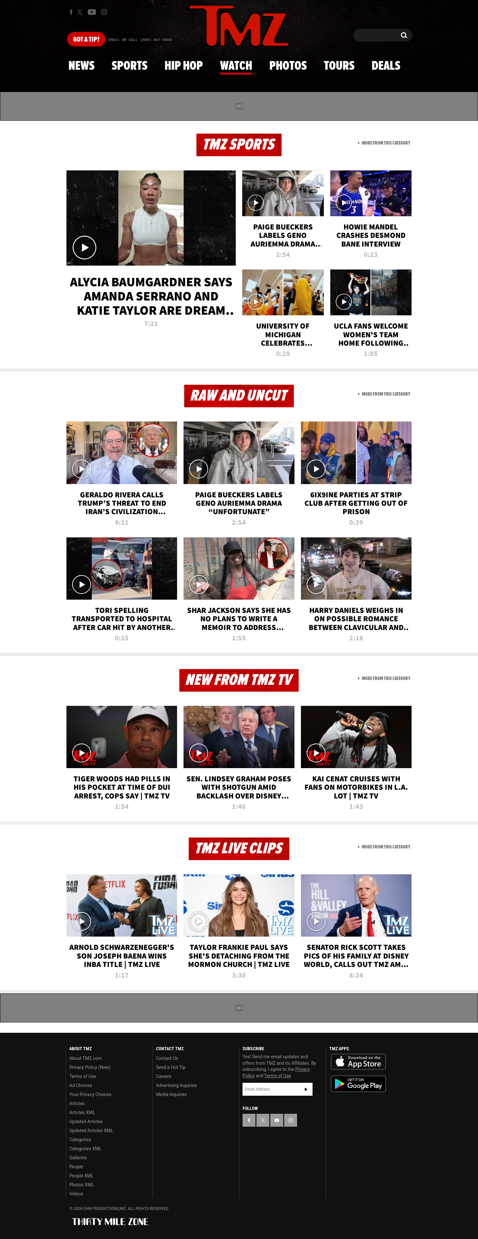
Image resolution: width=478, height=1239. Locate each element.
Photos (288, 66)
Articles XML (82, 1112)
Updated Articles (86, 1121)
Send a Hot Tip (170, 1067)
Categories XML (85, 1148)
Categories (80, 1139)
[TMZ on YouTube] (276, 1120)
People (76, 1166)
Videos (76, 1193)
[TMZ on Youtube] (92, 12)
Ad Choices (80, 1085)
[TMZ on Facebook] (71, 12)
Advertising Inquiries (176, 1085)
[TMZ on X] (80, 12)
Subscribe (306, 1089)
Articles (77, 1103)
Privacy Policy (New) (89, 1067)
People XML (81, 1175)
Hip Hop (183, 66)
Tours (339, 66)
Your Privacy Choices (90, 1094)
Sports (129, 66)
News (81, 66)
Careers (164, 1076)
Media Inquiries (171, 1094)
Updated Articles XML (91, 1130)
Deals (386, 66)
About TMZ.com (85, 1058)
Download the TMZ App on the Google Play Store (358, 1084)
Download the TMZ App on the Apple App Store (358, 1062)
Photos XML (81, 1184)
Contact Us (167, 1058)
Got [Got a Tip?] (86, 40)
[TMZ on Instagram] (104, 12)
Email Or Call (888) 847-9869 (140, 40)
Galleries (78, 1157)
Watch (236, 66)
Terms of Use (82, 1076)
